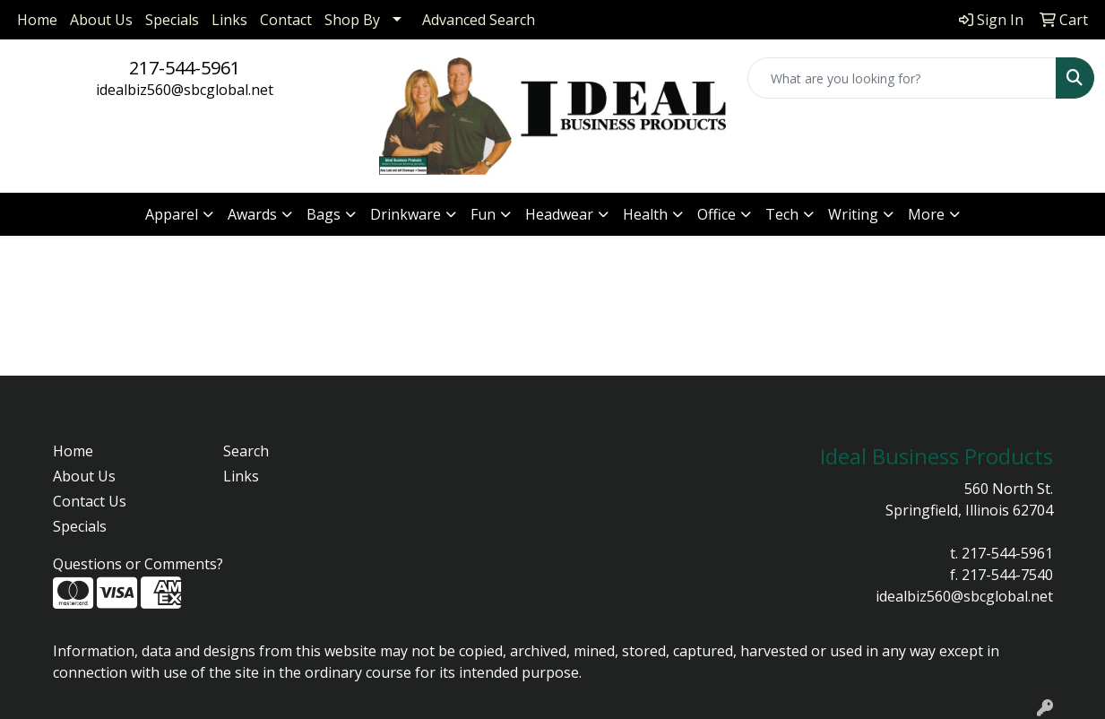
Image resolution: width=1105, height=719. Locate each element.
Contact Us (89, 501)
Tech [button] (782, 214)
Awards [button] (252, 214)
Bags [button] (323, 214)
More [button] (926, 214)
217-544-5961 (184, 68)
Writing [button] (853, 214)
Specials (172, 20)
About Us (101, 20)
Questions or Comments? (138, 564)
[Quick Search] (902, 78)
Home (37, 20)
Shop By (352, 20)
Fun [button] (483, 214)
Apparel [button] (171, 214)
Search (246, 451)
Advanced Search (478, 20)
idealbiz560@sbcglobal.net (184, 90)
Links (229, 20)
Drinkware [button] (405, 214)
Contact (286, 20)
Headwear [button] (559, 214)
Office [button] (716, 214)
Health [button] (645, 214)
